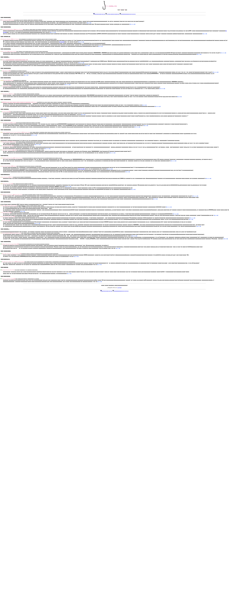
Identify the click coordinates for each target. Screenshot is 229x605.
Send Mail (119, 287)
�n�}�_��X (81, 168)
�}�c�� (61, 41)
